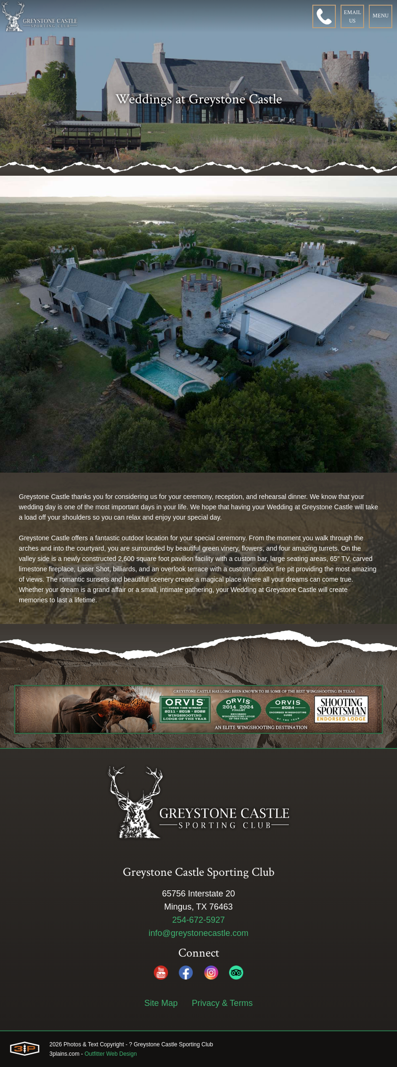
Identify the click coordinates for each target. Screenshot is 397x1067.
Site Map (161, 1003)
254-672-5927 (198, 920)
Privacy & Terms (222, 1003)
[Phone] (324, 16)
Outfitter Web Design (111, 1054)
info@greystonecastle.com (198, 933)
